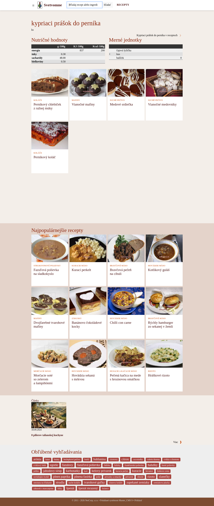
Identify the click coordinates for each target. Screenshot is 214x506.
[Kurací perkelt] (88, 248)
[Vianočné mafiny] (88, 82)
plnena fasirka (83, 476)
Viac (177, 442)
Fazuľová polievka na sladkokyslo (46, 272)
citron (125, 459)
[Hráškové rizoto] (164, 353)
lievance (149, 471)
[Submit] (107, 5)
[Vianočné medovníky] (164, 82)
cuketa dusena (153, 459)
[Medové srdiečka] (126, 82)
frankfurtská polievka (134, 465)
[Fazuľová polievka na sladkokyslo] (49, 248)
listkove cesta (163, 471)
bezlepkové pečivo (72, 459)
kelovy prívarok (102, 470)
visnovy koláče (115, 482)
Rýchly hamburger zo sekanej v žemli (160, 324)
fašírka (107, 465)
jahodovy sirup (52, 470)
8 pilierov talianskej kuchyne (47, 435)
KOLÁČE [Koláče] (38, 100)
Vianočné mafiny (83, 104)
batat (47, 459)
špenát (70, 488)
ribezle (140, 477)
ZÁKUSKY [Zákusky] (77, 318)
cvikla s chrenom (171, 459)
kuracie (136, 470)
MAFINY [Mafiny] (76, 100)
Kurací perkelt (81, 270)
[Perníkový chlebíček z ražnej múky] (49, 82)
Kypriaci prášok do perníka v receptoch (159, 35)
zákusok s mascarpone (43, 488)
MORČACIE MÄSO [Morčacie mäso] (42, 371)
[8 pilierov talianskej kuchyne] (48, 415)
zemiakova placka (162, 482)
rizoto (151, 476)
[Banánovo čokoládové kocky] (88, 300)
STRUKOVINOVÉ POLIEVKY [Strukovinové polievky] (47, 266)
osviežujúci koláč (41, 477)
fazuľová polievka (88, 465)
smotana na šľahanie (42, 482)
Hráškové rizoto (159, 375)
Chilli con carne (120, 322)
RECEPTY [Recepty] (123, 4)
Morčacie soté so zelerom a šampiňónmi (43, 379)
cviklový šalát (39, 465)
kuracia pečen (122, 471)
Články (35, 400)
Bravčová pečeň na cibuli (120, 272)
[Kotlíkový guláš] (164, 248)
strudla (60, 482)
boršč (86, 459)
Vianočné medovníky (162, 104)
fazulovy (67, 465)
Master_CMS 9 (126, 500)
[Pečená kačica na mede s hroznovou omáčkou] (126, 353)
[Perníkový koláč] (49, 135)
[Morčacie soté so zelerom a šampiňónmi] (49, 353)
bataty (56, 459)
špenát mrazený (88, 488)
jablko (36, 471)
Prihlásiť (138, 500)
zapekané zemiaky (138, 482)
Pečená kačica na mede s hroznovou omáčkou (125, 377)
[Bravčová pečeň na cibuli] (126, 248)
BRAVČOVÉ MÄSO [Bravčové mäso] (119, 266)
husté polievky (168, 465)
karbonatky (73, 470)
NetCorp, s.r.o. (91, 500)
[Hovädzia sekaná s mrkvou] (88, 353)
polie (98, 477)
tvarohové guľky (94, 482)
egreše (54, 465)
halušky (153, 465)
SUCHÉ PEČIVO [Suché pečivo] (117, 100)
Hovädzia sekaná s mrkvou (83, 377)
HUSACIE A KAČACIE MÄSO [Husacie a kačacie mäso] (123, 371)
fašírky (117, 465)
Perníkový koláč (45, 157)
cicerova (113, 459)
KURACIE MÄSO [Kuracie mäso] (79, 266)
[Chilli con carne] (126, 300)
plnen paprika (61, 476)
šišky (60, 488)
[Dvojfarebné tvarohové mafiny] (49, 300)
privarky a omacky (113, 477)
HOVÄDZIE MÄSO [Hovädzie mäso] (156, 266)
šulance (105, 488)
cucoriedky (138, 459)
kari (85, 471)
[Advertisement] (107, 199)
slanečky (164, 476)
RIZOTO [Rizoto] (152, 371)
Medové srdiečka (121, 104)
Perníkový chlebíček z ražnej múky (47, 106)
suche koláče (74, 482)
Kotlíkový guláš (159, 270)
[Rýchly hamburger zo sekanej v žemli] (164, 300)
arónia (37, 459)
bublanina (99, 459)
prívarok (129, 477)
